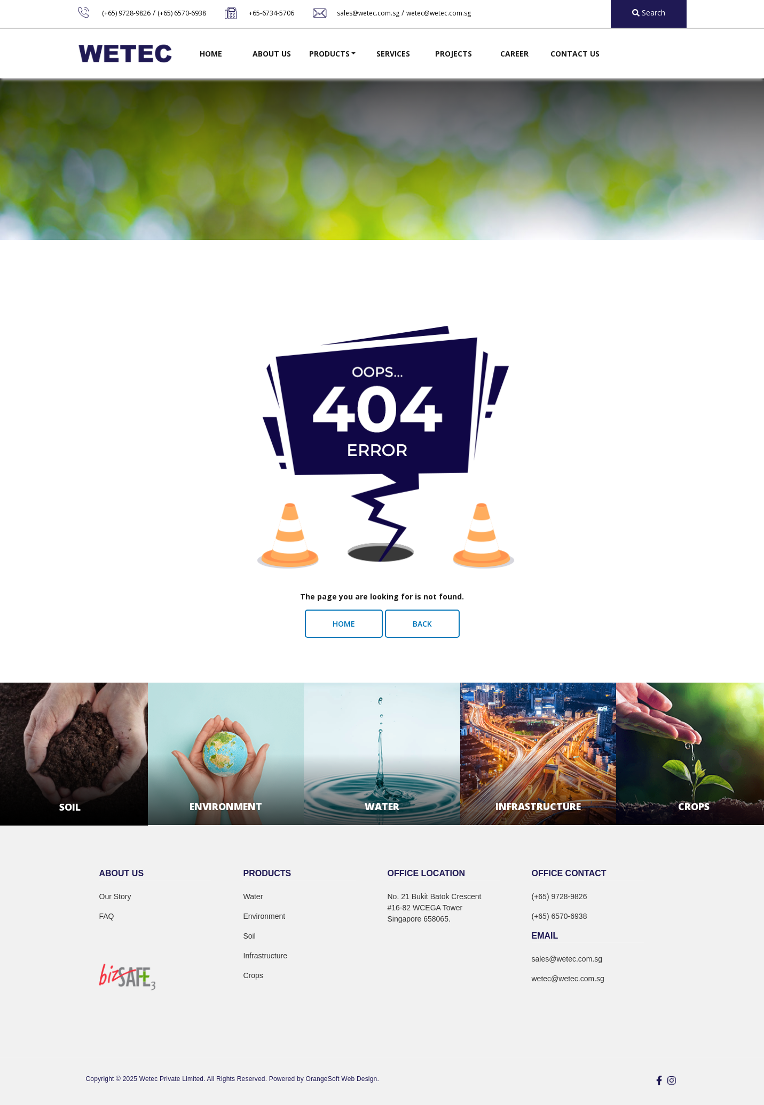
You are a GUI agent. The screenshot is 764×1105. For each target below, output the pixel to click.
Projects (453, 54)
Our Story (115, 896)
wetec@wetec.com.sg (438, 13)
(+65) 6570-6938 (181, 13)
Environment (264, 916)
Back (422, 624)
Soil (249, 936)
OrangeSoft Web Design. (342, 1079)
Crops (253, 975)
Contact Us (575, 54)
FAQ (106, 916)
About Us (272, 54)
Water (253, 896)
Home (211, 54)
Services (393, 54)
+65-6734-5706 (271, 13)
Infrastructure (265, 955)
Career (514, 54)
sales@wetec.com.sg (368, 13)
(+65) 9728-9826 (126, 13)
